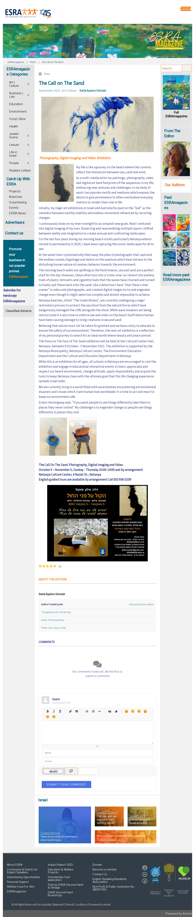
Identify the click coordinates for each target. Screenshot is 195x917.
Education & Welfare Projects (60, 870)
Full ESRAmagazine (176, 114)
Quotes (110, 711)
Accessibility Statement (51, 904)
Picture (77, 711)
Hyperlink (70, 711)
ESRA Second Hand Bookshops (60, 893)
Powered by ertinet (99, 904)
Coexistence (50, 833)
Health (13, 126)
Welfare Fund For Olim (20, 887)
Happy (126, 711)
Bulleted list (87, 711)
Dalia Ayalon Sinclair (92, 90)
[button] (155, 875)
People (14, 163)
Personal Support (18, 882)
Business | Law (16, 95)
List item (99, 711)
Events (13, 207)
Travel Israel (107, 839)
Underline (60, 711)
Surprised (139, 711)
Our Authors (175, 185)
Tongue (145, 711)
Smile (133, 711)
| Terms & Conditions (75, 904)
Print (47, 74)
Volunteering (18, 202)
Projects (15, 191)
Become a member (105, 869)
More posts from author (141, 604)
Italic (54, 711)
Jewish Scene (14, 136)
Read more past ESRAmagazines (176, 277)
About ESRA (14, 865)
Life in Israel (13, 154)
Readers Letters (20, 170)
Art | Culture (69, 90)
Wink (54, 717)
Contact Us (100, 874)
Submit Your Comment (66, 784)
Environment (17, 111)
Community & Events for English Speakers (22, 870)
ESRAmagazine (16, 891)
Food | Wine (17, 119)
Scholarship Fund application (59, 878)
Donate (97, 865)
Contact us (14, 233)
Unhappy (48, 717)
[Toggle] (28, 84)
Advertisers (14, 222)
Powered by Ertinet (178, 913)
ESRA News (17, 213)
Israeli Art (137, 816)
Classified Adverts (19, 311)
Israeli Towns (107, 812)
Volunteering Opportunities (23, 877)
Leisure (14, 145)
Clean (116, 711)
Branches (15, 196)
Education (16, 104)
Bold (48, 711)
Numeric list (93, 711)
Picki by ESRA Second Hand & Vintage (65, 886)
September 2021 (49, 90)
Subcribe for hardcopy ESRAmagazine (14, 296)
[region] (97, 41)
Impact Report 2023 (60, 865)
